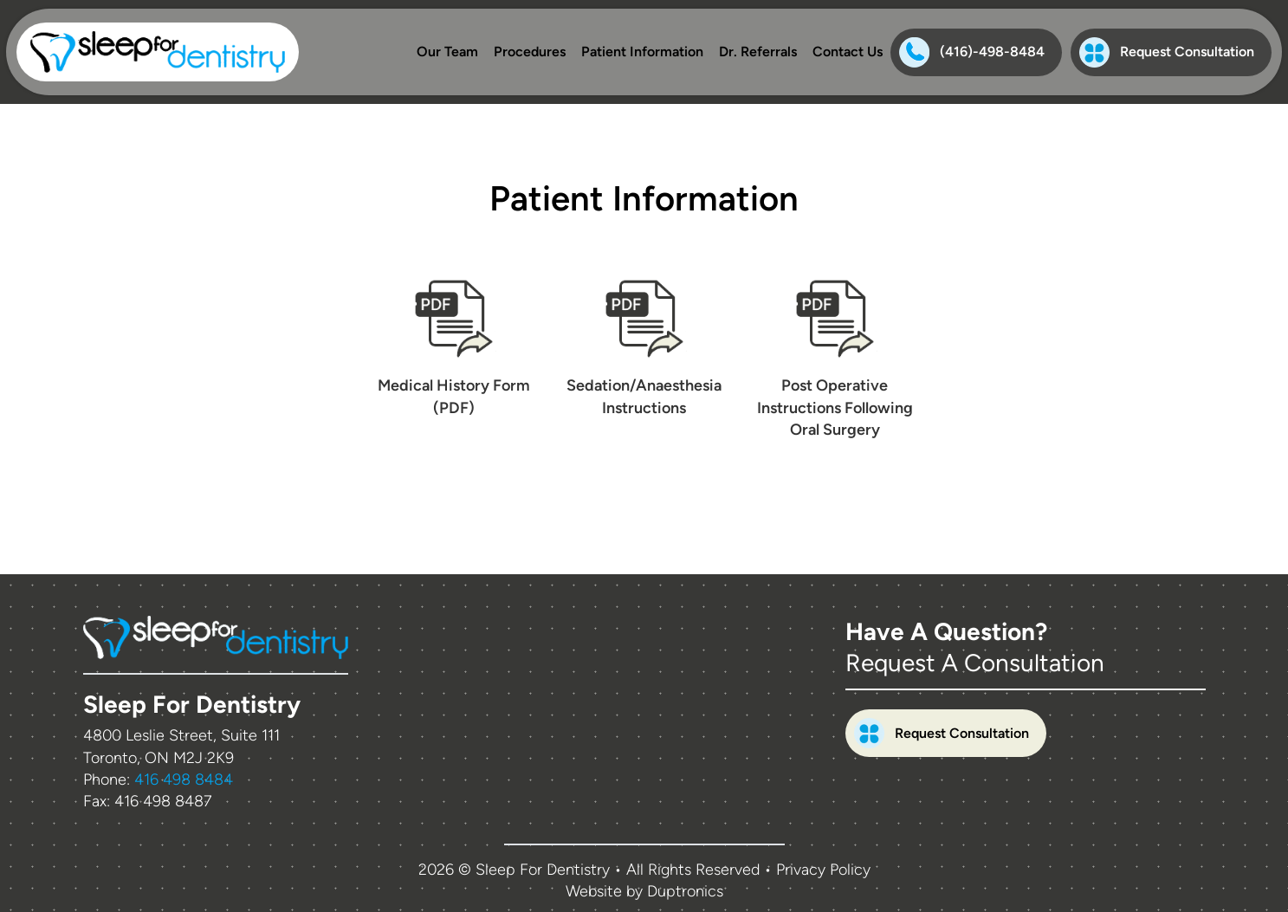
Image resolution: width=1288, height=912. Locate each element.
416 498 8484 (183, 779)
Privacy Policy (823, 869)
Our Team (447, 51)
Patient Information (642, 51)
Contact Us (847, 51)
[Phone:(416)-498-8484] (976, 52)
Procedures (530, 51)
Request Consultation (1166, 52)
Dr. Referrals (758, 51)
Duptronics (685, 891)
